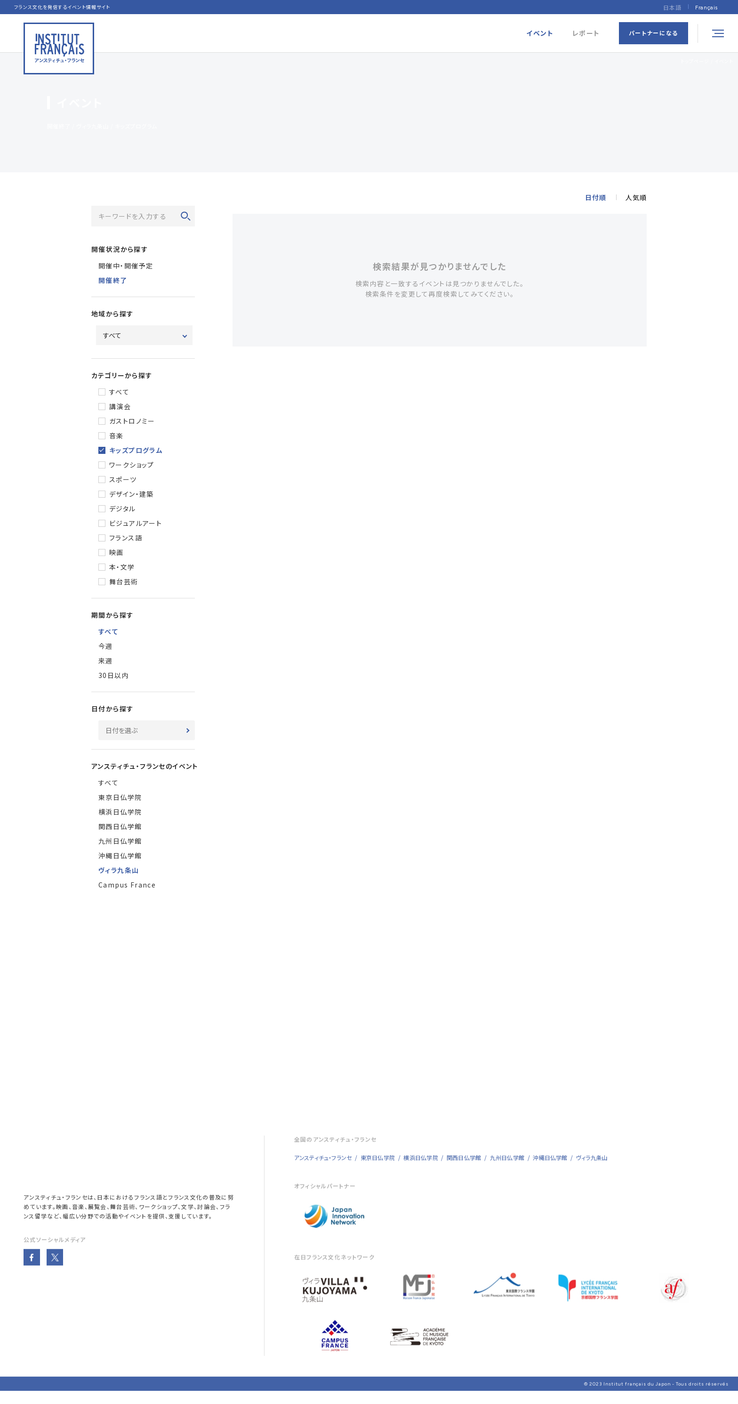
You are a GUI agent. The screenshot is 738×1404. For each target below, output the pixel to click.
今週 (105, 647)
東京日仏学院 (120, 798)
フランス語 (125, 538)
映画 (116, 553)
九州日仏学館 (120, 842)
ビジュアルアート (135, 524)
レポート (586, 33)
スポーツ (123, 480)
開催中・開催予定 (125, 266)
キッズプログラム (135, 451)
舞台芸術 (123, 582)
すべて (119, 392)
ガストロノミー (132, 422)
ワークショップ (131, 465)
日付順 (595, 198)
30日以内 (113, 676)
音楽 (116, 436)
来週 (105, 661)
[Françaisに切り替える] (706, 7)
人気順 (636, 198)
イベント (723, 61)
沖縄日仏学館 (120, 856)
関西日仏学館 (120, 827)
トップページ (695, 61)
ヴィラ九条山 (592, 1166)
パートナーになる (653, 33)
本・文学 (122, 568)
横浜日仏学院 (120, 812)
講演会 (120, 407)
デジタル (122, 509)
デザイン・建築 (131, 495)
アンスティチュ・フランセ (56, 1206)
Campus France (127, 885)
